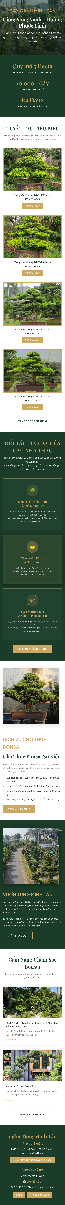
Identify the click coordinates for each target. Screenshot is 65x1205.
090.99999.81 (29, 1175)
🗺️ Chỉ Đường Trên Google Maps (32, 1160)
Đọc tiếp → (12, 1040)
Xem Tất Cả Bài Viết (32, 1114)
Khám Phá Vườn (17, 935)
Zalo (19, 1195)
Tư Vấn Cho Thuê (18, 809)
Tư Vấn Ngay (32, 206)
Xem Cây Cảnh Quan (32, 649)
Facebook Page (39, 1195)
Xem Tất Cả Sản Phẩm (32, 421)
